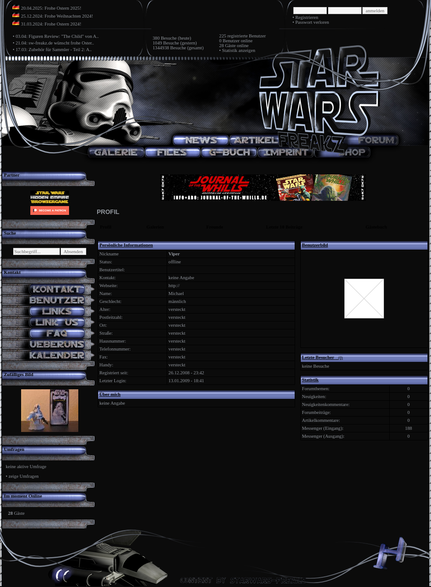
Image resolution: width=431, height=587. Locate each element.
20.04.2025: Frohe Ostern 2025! (51, 8)
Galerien (155, 227)
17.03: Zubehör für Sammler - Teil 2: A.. (53, 49)
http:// (173, 285)
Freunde (214, 227)
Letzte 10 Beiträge (284, 227)
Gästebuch (376, 227)
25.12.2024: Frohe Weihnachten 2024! (57, 16)
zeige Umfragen (23, 476)
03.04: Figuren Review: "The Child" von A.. (57, 36)
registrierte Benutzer (246, 35)
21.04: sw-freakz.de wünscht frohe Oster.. (54, 43)
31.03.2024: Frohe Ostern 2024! (51, 24)
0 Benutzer (229, 40)
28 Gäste (227, 45)
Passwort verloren (312, 22)
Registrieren (306, 17)
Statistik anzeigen (238, 50)
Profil (105, 227)
